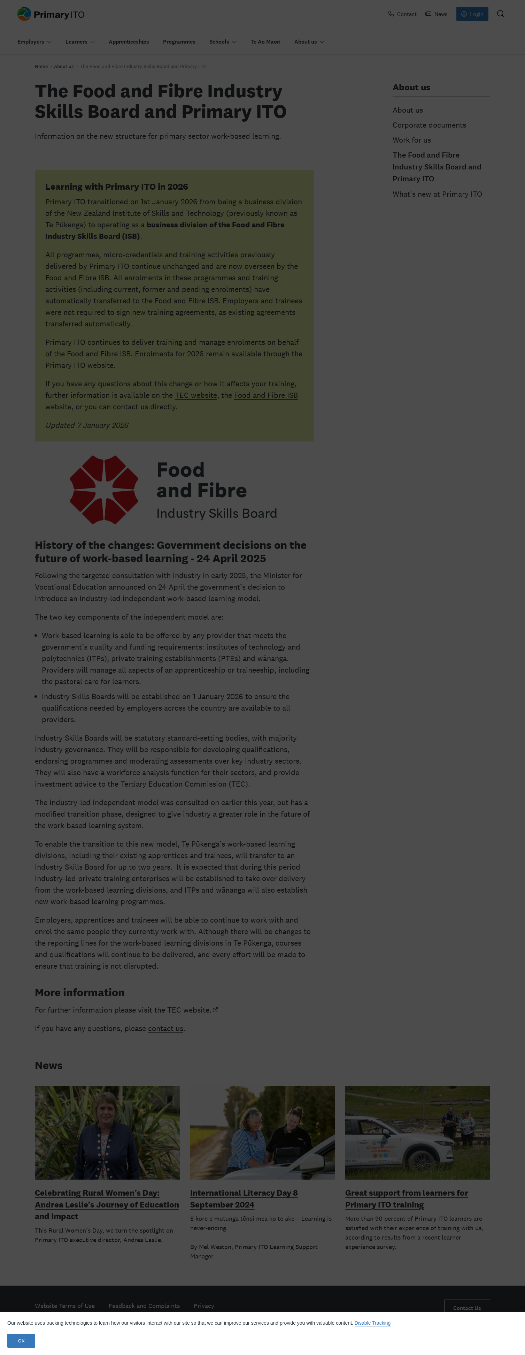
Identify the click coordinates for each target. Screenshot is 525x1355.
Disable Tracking (373, 1323)
